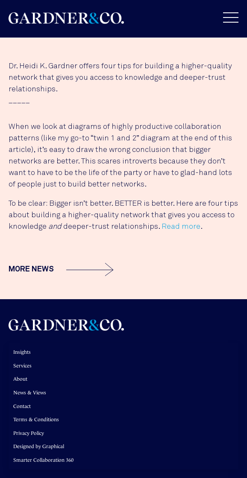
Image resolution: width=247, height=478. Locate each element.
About (20, 379)
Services (22, 366)
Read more (181, 226)
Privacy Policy (28, 433)
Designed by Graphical (38, 446)
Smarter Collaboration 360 (43, 460)
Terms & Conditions (36, 420)
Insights (22, 352)
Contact (22, 406)
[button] (226, 17)
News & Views (29, 393)
